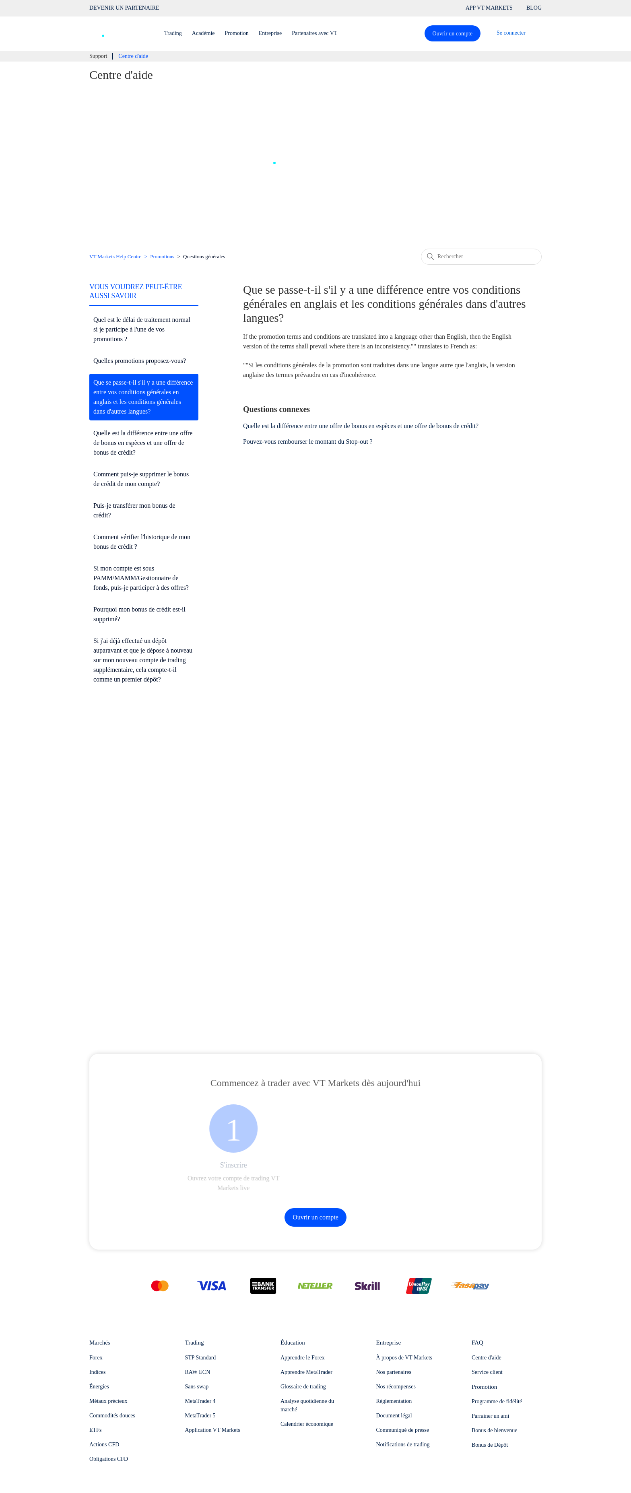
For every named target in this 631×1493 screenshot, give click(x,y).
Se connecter (511, 33)
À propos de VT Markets (404, 1358)
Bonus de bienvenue (495, 1430)
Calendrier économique (306, 1424)
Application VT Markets (212, 1430)
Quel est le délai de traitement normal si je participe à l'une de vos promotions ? (141, 329)
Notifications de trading (403, 1445)
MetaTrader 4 (200, 1401)
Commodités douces (112, 1416)
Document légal (394, 1416)
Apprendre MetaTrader (306, 1372)
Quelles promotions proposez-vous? (139, 360)
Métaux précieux (108, 1401)
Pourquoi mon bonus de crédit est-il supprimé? (139, 614)
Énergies (99, 1387)
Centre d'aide (486, 1358)
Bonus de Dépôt (490, 1445)
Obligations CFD (108, 1459)
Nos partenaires (393, 1372)
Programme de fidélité (497, 1401)
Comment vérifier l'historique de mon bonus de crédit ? (141, 541)
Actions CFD (104, 1445)
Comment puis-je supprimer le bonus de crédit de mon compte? (141, 479)
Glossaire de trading (303, 1387)
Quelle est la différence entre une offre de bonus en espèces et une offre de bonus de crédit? (142, 443)
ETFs (95, 1430)
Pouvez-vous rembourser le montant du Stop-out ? (308, 441)
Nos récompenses (396, 1387)
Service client (487, 1372)
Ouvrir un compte (453, 34)
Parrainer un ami (490, 1416)
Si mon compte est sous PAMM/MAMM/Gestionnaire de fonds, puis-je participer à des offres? (141, 578)
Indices (97, 1372)
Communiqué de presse (402, 1430)
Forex (96, 1358)
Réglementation (394, 1401)
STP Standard (200, 1358)
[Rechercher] (481, 257)
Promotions (162, 256)
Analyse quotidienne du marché (307, 1405)
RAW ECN (197, 1372)
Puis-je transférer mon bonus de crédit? (134, 510)
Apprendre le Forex (302, 1358)
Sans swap (197, 1387)
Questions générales (204, 256)
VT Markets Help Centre (115, 256)
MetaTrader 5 (200, 1416)
